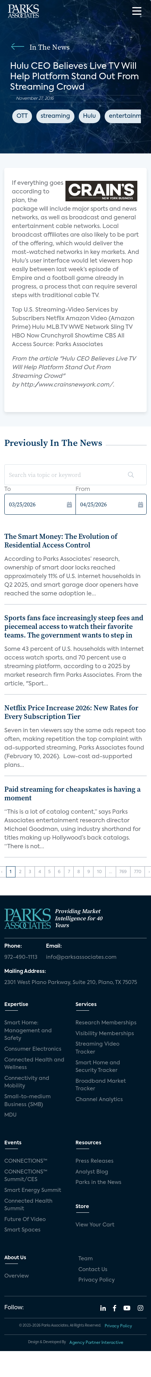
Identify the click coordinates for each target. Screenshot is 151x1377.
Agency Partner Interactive (96, 1343)
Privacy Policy (96, 1280)
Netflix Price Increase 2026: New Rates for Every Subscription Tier (71, 712)
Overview (16, 1276)
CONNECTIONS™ (25, 1161)
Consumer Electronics (32, 1049)
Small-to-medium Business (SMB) (27, 1100)
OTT (22, 116)
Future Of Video (25, 1219)
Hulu (89, 116)
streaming (55, 116)
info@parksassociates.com (81, 957)
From (83, 489)
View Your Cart (95, 1225)
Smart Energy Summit (32, 1190)
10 (99, 872)
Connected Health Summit (28, 1205)
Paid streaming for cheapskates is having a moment (72, 793)
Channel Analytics (99, 1099)
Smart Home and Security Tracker (98, 1066)
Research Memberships (106, 1022)
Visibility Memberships (105, 1033)
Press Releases (95, 1161)
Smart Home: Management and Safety (28, 1030)
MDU (10, 1115)
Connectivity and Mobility (26, 1082)
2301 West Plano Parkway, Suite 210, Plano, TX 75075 (70, 982)
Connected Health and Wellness (34, 1064)
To (7, 489)
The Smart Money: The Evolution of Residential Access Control (60, 540)
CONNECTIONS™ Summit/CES (25, 1176)
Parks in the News (99, 1182)
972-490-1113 (20, 957)
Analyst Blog (92, 1172)
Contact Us (92, 1269)
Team (85, 1258)
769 (123, 872)
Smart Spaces (22, 1230)
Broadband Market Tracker (101, 1085)
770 (137, 872)
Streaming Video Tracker (97, 1048)
